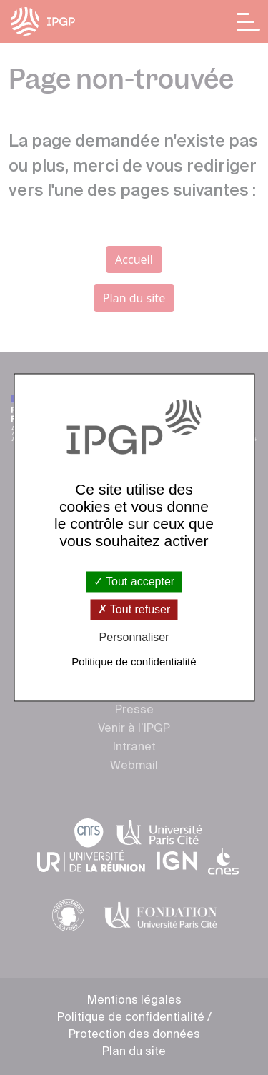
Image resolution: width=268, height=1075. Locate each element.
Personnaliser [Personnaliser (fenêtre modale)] (134, 637)
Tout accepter (134, 581)
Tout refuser (134, 609)
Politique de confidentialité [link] (133, 662)
